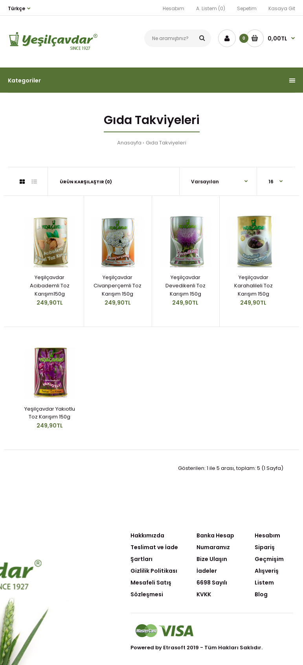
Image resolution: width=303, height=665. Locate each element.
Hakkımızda (147, 535)
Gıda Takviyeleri (166, 142)
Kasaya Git (281, 8)
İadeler (206, 571)
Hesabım (173, 8)
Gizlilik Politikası (153, 571)
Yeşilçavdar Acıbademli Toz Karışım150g (50, 286)
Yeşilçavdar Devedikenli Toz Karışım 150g (185, 286)
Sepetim (247, 8)
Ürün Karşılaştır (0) (86, 182)
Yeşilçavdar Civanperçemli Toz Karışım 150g (117, 286)
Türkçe (16, 8)
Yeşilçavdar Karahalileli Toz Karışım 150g (253, 286)
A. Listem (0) (210, 8)
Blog (261, 594)
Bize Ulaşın (211, 559)
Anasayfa (129, 142)
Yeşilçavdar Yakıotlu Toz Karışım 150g (49, 413)
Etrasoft (174, 647)
